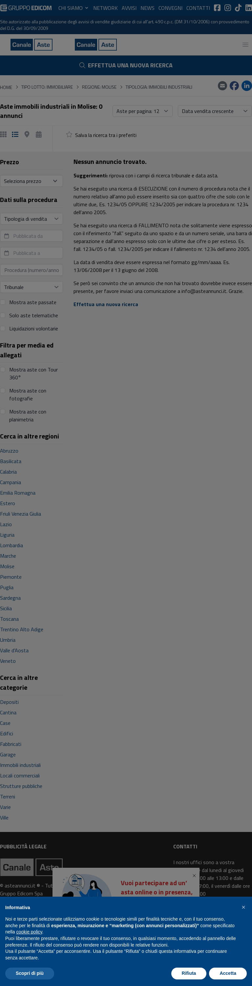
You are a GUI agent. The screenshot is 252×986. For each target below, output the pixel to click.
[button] (243, 907)
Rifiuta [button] (189, 973)
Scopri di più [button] (30, 973)
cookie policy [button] (29, 931)
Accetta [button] (228, 973)
